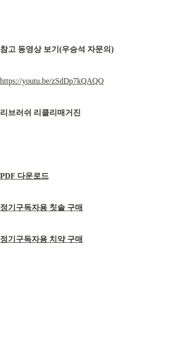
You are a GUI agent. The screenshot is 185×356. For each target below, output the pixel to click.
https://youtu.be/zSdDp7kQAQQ (52, 81)
